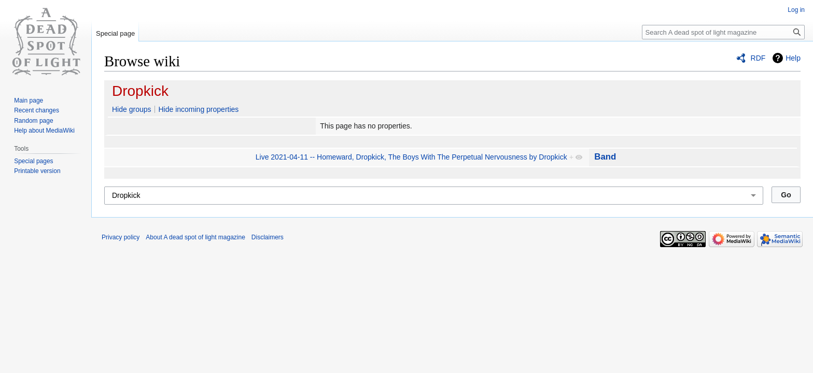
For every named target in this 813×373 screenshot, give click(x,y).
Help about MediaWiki (44, 130)
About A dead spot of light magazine (195, 237)
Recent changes (36, 110)
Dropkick (140, 91)
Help (793, 58)
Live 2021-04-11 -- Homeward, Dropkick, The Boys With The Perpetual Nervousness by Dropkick (411, 157)
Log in (796, 9)
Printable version (37, 171)
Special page (115, 33)
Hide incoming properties (198, 109)
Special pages (33, 161)
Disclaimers (267, 237)
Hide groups (131, 109)
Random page (33, 120)
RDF (758, 58)
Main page (28, 100)
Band (605, 157)
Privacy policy (120, 237)
